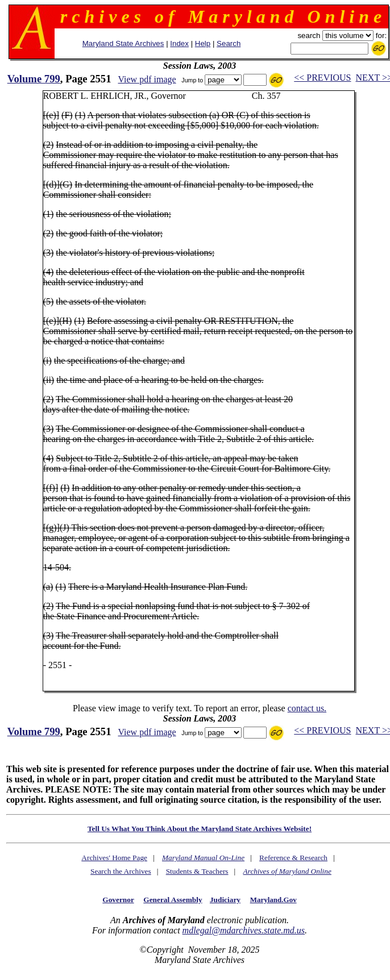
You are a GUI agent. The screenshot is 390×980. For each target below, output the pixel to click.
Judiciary (225, 899)
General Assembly (172, 899)
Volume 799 (33, 79)
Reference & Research (293, 857)
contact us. (307, 708)
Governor (118, 899)
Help (202, 43)
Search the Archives (120, 871)
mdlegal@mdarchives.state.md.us (243, 930)
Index (179, 43)
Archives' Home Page (114, 857)
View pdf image (147, 79)
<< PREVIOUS (322, 77)
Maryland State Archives (123, 43)
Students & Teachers (197, 871)
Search (228, 43)
